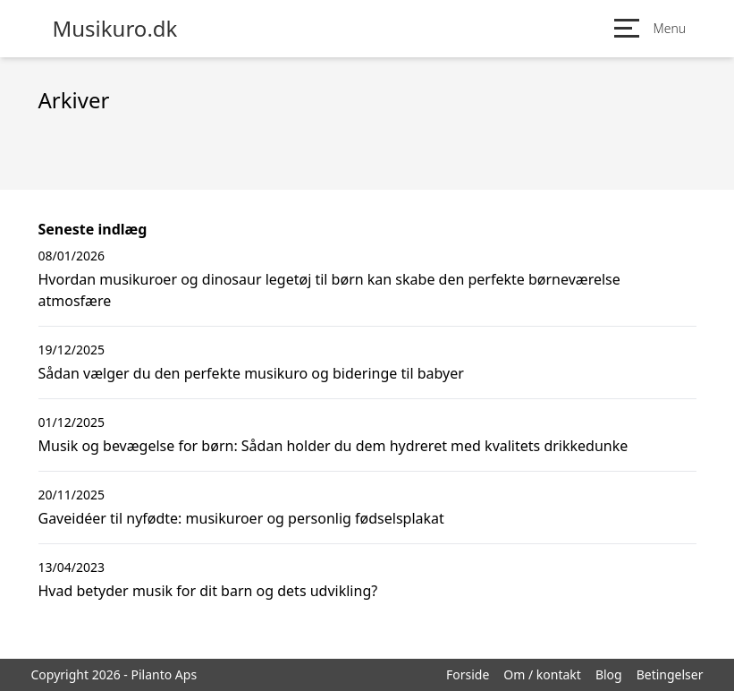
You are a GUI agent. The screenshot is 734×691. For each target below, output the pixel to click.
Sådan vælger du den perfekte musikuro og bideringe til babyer (251, 373)
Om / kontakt (542, 674)
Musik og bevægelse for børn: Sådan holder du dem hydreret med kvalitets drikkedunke (333, 446)
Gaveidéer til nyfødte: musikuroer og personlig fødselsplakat (241, 518)
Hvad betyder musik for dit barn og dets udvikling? (208, 591)
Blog (608, 674)
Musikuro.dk (115, 28)
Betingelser (670, 674)
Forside (467, 674)
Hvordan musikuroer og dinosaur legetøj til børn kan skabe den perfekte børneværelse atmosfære (329, 290)
